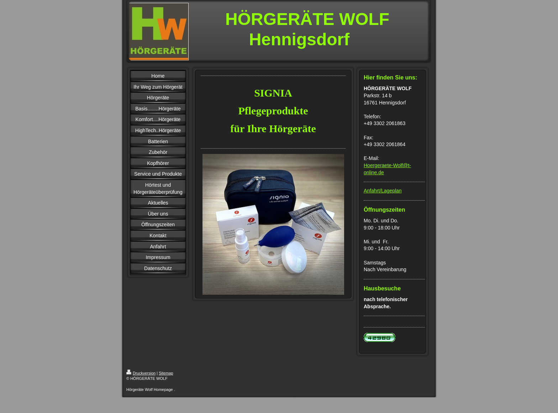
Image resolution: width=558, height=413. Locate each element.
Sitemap (166, 373)
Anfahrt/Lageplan (383, 190)
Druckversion (141, 373)
